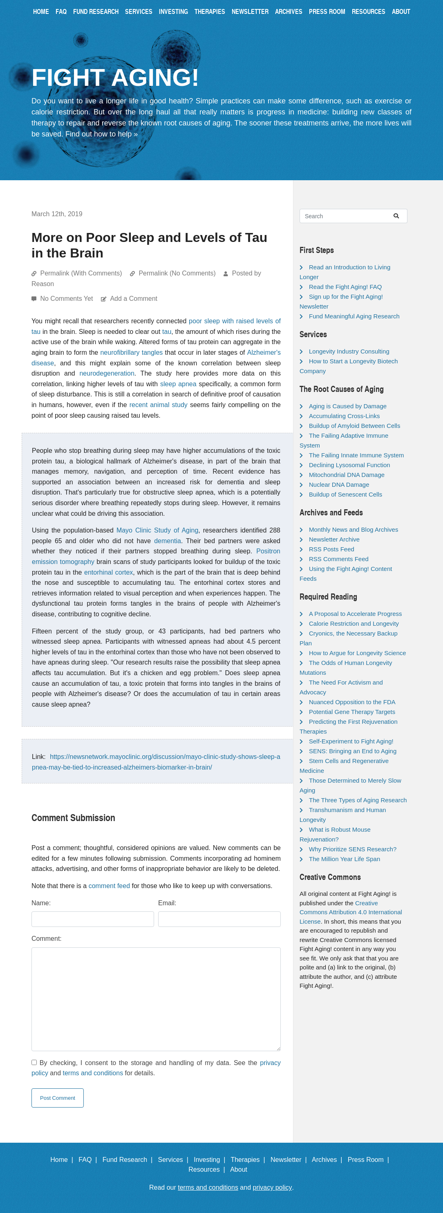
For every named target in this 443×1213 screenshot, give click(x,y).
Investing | (211, 1159)
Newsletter (250, 11)
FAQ (61, 11)
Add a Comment (133, 298)
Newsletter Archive (334, 539)
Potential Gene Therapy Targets (352, 711)
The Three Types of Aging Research (358, 800)
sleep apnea (178, 383)
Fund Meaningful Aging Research (354, 316)
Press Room (327, 11)
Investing (173, 11)
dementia (167, 540)
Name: (41, 903)
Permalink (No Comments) (177, 273)
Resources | (208, 1169)
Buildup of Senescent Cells (345, 494)
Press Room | (370, 1159)
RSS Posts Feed (331, 549)
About (401, 11)
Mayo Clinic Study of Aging (157, 530)
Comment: (46, 938)
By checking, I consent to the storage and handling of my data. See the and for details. (156, 1068)
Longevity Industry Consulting (349, 351)
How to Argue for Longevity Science (357, 652)
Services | (175, 1159)
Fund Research (96, 11)
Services (138, 11)
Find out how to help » (101, 134)
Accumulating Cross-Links (344, 415)
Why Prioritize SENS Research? (352, 849)
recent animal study (159, 404)
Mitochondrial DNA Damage (347, 474)
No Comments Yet (67, 298)
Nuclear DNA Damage (339, 484)
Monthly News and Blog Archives (353, 529)
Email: (167, 903)
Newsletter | (291, 1159)
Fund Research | (129, 1159)
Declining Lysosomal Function (349, 464)
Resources (368, 11)
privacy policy (272, 1187)
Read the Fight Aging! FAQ (345, 286)
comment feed (109, 885)
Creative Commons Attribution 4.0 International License (351, 912)
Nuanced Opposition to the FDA (352, 701)
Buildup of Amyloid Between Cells (354, 425)
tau (166, 331)
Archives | (329, 1159)
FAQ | (89, 1159)
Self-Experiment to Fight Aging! (351, 741)
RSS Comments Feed (339, 558)
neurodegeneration (106, 373)
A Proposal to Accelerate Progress (355, 613)
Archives (288, 11)
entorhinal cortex (108, 572)
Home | (63, 1159)
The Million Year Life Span (344, 858)
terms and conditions (93, 1073)
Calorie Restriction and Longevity (354, 623)
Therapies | (249, 1159)
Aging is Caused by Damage (348, 406)
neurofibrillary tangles (131, 352)
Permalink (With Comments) (81, 273)
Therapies (210, 11)
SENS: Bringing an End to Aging (352, 750)
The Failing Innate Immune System (356, 455)
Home (41, 11)
